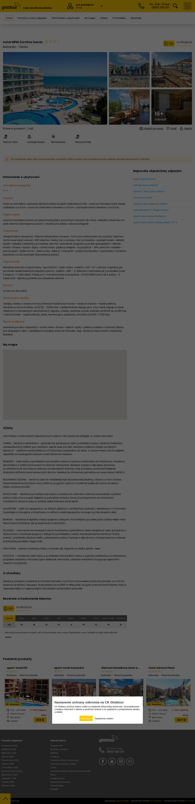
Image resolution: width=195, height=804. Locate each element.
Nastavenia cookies (104, 718)
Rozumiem (86, 718)
